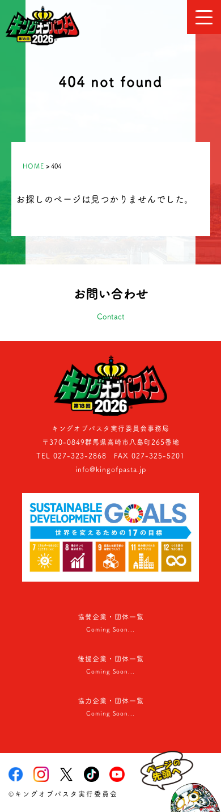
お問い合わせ (110, 306)
